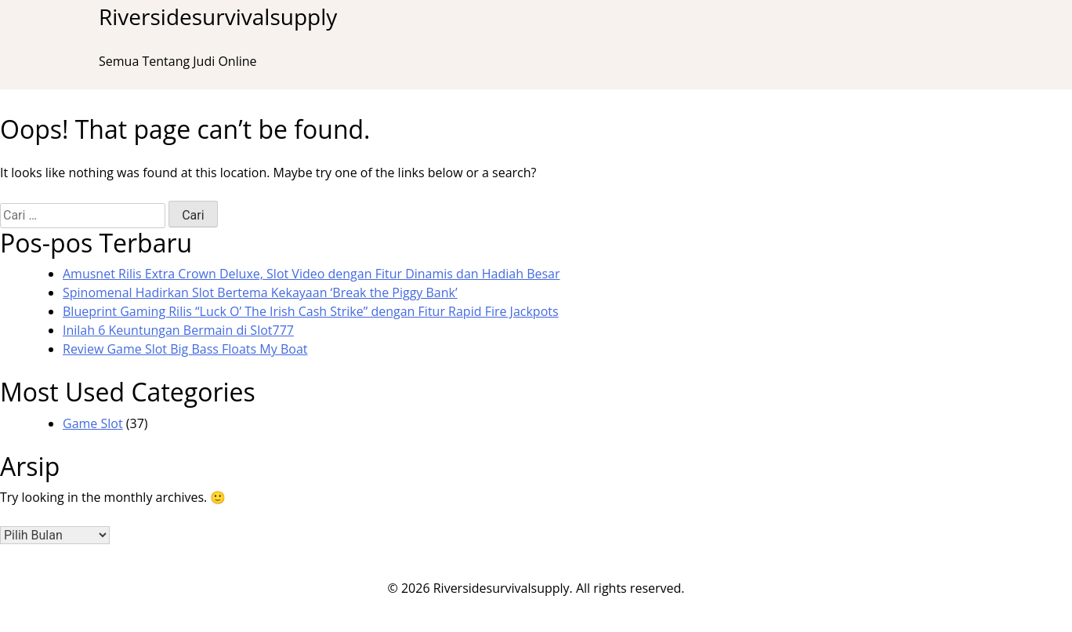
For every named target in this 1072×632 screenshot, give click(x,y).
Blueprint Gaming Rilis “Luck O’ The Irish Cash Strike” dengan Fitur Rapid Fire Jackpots (311, 311)
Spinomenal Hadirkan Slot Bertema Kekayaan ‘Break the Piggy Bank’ (260, 292)
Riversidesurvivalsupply (218, 16)
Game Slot (93, 423)
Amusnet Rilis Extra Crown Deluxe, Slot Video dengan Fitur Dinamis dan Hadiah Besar (311, 273)
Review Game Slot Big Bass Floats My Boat (185, 349)
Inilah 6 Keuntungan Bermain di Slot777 (178, 330)
